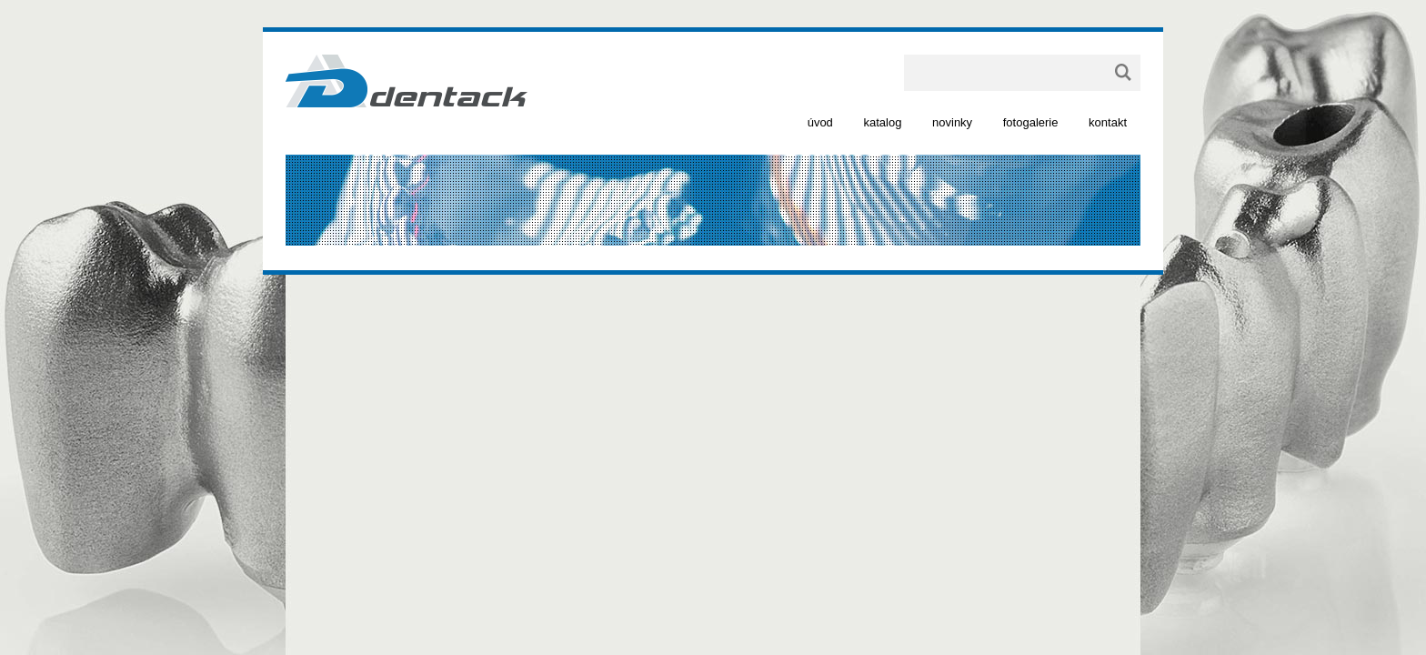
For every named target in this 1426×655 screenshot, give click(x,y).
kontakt (1108, 122)
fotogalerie (1031, 122)
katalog (882, 122)
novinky (952, 122)
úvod (820, 122)
